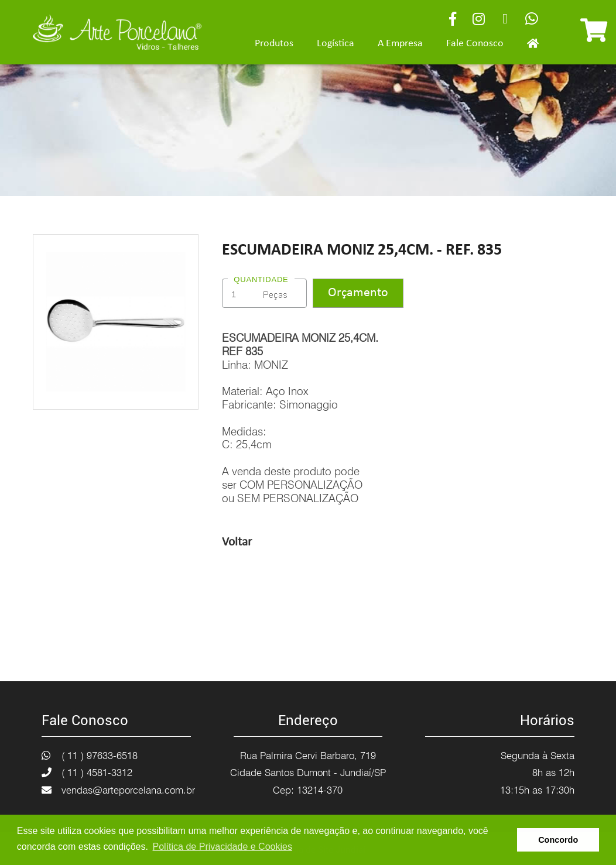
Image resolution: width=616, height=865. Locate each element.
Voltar (237, 542)
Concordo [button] (558, 840)
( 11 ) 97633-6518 (99, 755)
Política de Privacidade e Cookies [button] (222, 847)
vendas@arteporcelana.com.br (128, 790)
